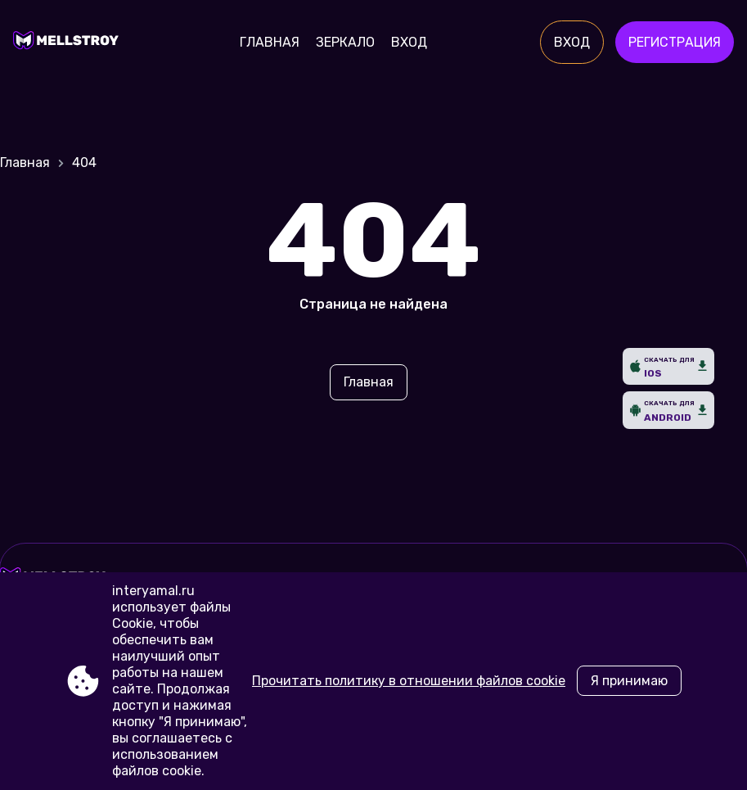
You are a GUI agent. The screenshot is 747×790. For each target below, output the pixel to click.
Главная (269, 42)
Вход (409, 42)
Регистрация (674, 42)
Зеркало (345, 42)
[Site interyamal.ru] (70, 42)
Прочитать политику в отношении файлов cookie (408, 680)
